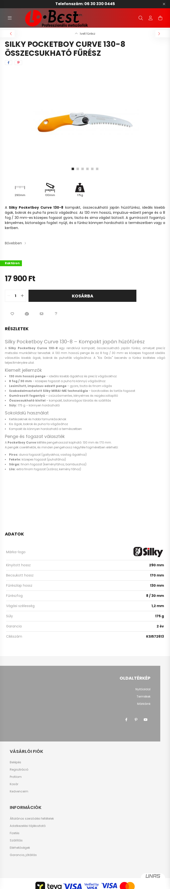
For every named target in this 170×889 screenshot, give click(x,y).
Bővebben (13, 243)
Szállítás (16, 840)
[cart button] (160, 18)
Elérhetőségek (20, 847)
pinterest (136, 719)
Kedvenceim (19, 791)
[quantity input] (15, 296)
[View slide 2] (77, 169)
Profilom (16, 777)
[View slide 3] (82, 169)
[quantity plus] (22, 295)
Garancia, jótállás (23, 855)
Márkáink (144, 704)
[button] (12, 314)
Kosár (14, 784)
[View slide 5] (92, 169)
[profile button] (150, 18)
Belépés (15, 762)
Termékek (144, 696)
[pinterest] (18, 62)
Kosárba (82, 296)
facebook (126, 719)
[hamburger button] (10, 18)
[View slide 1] (73, 169)
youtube (146, 719)
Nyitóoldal (143, 689)
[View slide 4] (87, 169)
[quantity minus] (8, 295)
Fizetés (14, 833)
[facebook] (8, 62)
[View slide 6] (97, 169)
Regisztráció (19, 769)
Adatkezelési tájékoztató (28, 826)
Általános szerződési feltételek (32, 818)
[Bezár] (164, 4)
